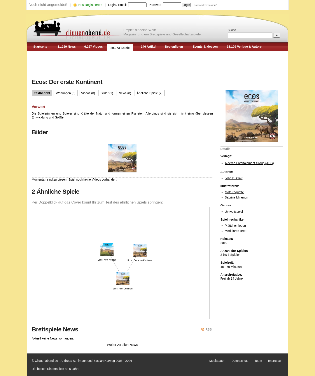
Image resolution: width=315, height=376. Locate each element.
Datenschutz (239, 360)
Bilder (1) (107, 93)
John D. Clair (234, 178)
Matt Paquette (234, 192)
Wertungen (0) (65, 93)
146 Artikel (148, 46)
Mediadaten (217, 360)
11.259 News (67, 46)
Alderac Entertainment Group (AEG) (249, 163)
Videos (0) (88, 93)
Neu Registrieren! (90, 5)
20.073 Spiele (120, 48)
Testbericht (42, 93)
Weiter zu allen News (122, 344)
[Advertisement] (157, 65)
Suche (232, 30)
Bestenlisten (174, 46)
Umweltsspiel (234, 211)
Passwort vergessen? (205, 5)
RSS (208, 329)
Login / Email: (117, 5)
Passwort (155, 5)
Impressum (275, 360)
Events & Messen (205, 46)
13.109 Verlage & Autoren (245, 46)
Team (258, 360)
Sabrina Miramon (236, 197)
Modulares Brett (236, 231)
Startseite (40, 46)
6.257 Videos (93, 46)
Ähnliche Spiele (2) (150, 93)
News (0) (125, 93)
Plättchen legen (235, 225)
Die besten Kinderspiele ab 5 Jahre (55, 369)
